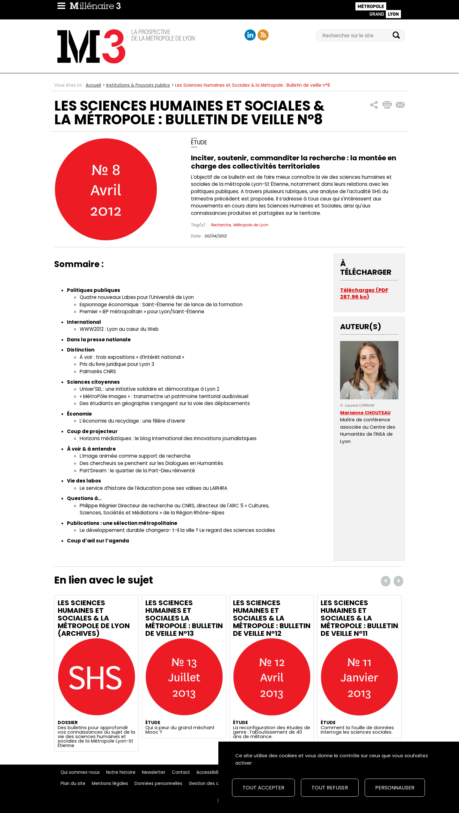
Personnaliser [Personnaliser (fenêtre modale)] (394, 787)
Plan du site (73, 783)
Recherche (221, 225)
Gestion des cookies (211, 783)
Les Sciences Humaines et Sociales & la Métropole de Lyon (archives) (94, 618)
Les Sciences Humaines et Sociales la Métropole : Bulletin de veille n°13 (184, 618)
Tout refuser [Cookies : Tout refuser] (329, 787)
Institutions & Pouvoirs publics (138, 85)
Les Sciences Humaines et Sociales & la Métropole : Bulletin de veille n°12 (271, 618)
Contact (181, 772)
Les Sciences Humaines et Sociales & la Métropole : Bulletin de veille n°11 (359, 618)
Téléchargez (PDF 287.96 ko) (364, 294)
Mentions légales (110, 783)
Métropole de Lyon (250, 225)
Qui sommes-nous (80, 772)
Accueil (93, 85)
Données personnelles (158, 783)
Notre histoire (120, 772)
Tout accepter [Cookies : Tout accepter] (263, 787)
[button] (374, 105)
